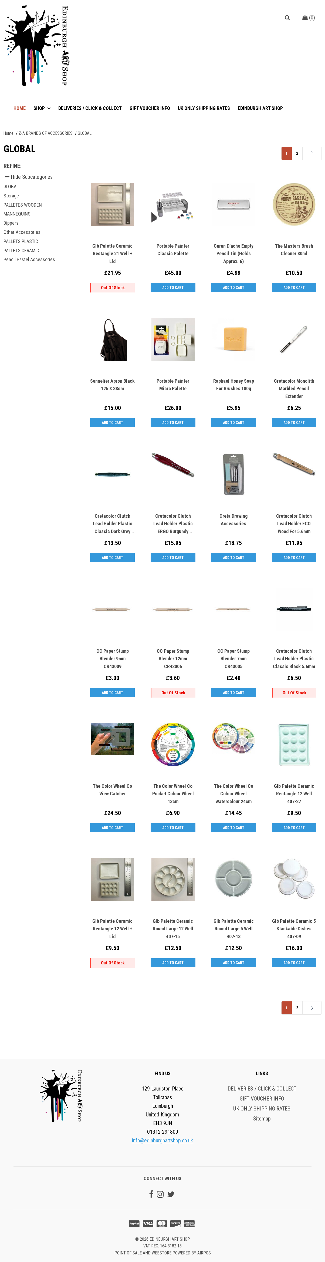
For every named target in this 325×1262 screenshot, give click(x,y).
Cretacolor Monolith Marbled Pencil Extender (294, 388)
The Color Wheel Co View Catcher (112, 790)
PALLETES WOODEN (23, 205)
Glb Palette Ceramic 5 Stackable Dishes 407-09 (294, 929)
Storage (11, 195)
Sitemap (262, 1118)
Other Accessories (22, 232)
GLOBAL (11, 186)
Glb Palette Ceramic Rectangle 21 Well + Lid (112, 253)
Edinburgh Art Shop (260, 108)
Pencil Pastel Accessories (29, 259)
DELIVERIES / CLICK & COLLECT (90, 108)
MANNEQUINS (17, 214)
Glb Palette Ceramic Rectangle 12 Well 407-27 (294, 794)
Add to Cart (173, 287)
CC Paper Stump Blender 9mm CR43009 (112, 658)
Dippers (11, 223)
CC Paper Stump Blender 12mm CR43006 (173, 658)
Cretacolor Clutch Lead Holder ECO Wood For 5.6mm (294, 523)
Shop (39, 108)
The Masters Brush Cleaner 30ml (294, 250)
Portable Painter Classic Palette (173, 250)
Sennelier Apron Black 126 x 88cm (112, 385)
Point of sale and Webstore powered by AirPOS (162, 1253)
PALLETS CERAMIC (21, 250)
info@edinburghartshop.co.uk (162, 1140)
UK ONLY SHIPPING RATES (204, 108)
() (308, 17)
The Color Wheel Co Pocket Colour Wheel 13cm (173, 794)
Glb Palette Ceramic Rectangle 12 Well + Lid (112, 929)
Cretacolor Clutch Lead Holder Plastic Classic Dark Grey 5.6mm (112, 524)
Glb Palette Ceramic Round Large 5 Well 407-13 (234, 929)
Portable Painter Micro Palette (173, 385)
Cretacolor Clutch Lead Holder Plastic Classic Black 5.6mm (294, 658)
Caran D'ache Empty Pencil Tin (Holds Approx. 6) (233, 253)
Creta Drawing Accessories (233, 520)
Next (305, 153)
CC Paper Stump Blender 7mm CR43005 (233, 658)
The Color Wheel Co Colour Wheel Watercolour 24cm (233, 794)
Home (19, 108)
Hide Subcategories (29, 177)
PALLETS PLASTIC (21, 241)
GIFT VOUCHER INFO (150, 108)
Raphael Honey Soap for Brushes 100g (233, 385)
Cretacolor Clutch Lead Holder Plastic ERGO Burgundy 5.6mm (173, 524)
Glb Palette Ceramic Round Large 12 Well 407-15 (173, 929)
